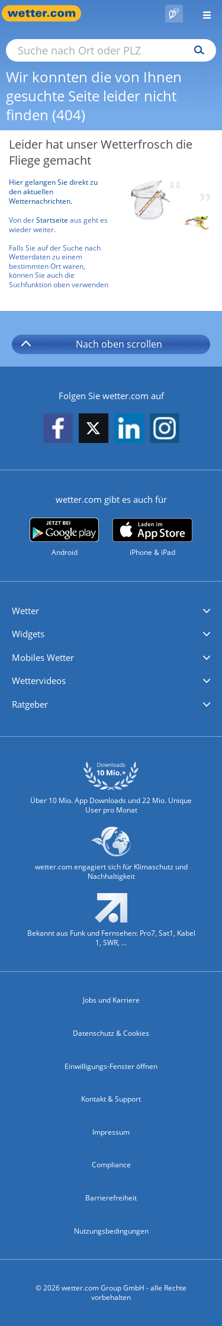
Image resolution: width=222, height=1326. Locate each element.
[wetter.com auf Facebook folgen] (58, 429)
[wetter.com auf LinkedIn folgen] (129, 429)
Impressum (111, 1132)
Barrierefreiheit (111, 1198)
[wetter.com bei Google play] (64, 537)
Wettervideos (39, 680)
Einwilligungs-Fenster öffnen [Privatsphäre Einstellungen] (111, 1066)
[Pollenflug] (174, 14)
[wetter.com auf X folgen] (93, 431)
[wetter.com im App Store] (152, 537)
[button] (111, 611)
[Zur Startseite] (47, 13)
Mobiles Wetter (43, 657)
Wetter (25, 611)
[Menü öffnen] (202, 13)
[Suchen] (196, 50)
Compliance (111, 1165)
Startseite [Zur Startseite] (52, 220)
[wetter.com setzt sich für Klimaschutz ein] (111, 859)
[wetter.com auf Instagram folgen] (164, 429)
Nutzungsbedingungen (111, 1231)
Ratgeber (30, 704)
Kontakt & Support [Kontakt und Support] (111, 1099)
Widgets (28, 634)
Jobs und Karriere (111, 1000)
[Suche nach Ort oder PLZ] (111, 50)
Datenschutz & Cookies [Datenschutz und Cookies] (111, 1033)
